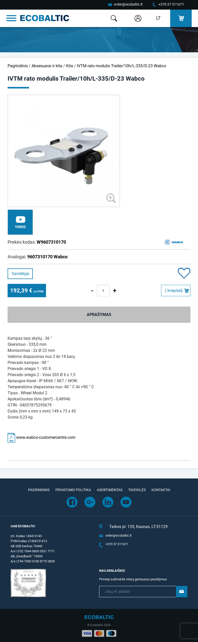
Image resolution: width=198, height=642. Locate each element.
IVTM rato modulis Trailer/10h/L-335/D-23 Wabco (121, 65)
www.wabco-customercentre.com (41, 437)
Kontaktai (160, 490)
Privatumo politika (73, 490)
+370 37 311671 (171, 4)
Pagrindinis (18, 65)
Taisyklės (137, 490)
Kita (69, 65)
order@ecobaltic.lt (128, 4)
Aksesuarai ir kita (47, 65)
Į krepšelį (174, 290)
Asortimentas (109, 490)
